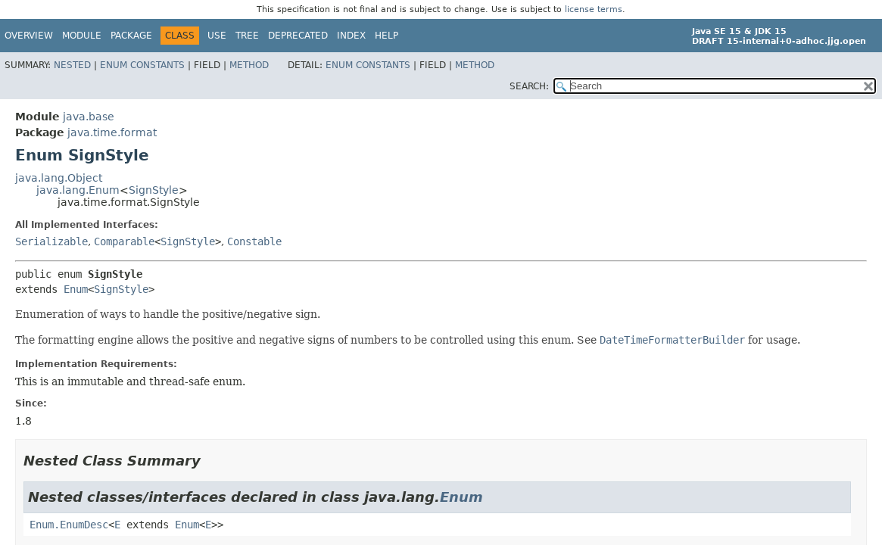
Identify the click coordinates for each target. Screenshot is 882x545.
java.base (88, 117)
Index (351, 35)
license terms (593, 9)
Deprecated (298, 35)
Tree (247, 35)
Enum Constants (142, 65)
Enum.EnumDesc (69, 525)
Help (386, 35)
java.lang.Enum (78, 190)
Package (131, 35)
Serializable (51, 241)
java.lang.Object (58, 178)
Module (81, 35)
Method (249, 65)
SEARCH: (529, 86)
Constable (254, 241)
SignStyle (154, 190)
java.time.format (112, 132)
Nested (72, 65)
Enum (76, 289)
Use (216, 35)
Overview (29, 35)
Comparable (124, 241)
